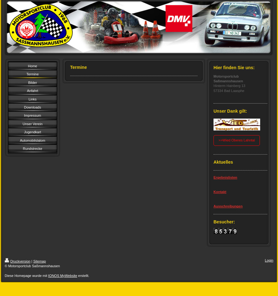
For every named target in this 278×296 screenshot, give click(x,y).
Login (269, 260)
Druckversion (17, 261)
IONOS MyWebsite (62, 276)
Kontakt (220, 192)
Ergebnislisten (225, 177)
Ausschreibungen (228, 206)
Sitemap (39, 261)
